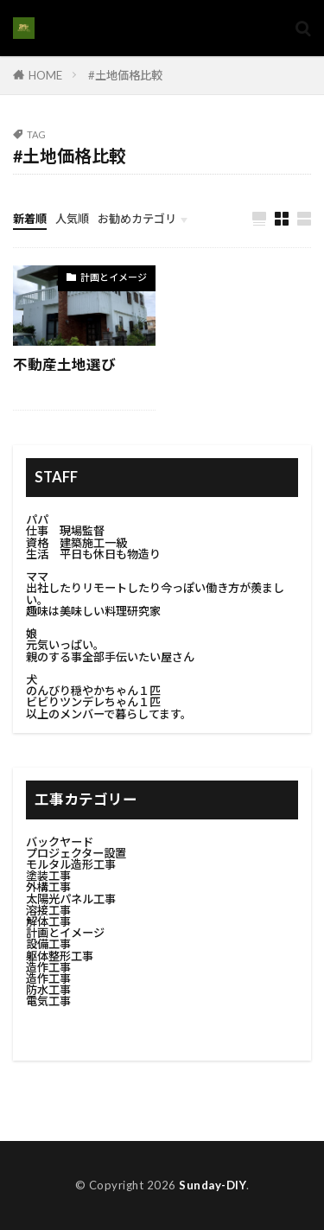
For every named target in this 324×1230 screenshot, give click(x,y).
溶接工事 (48, 910)
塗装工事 (48, 876)
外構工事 (48, 887)
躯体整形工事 (59, 956)
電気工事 (48, 1001)
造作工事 (48, 967)
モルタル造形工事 (71, 864)
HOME (45, 75)
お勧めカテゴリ (137, 219)
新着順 (30, 219)
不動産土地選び (64, 364)
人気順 (72, 219)
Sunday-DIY (212, 1185)
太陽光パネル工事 (71, 899)
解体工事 (48, 921)
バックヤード (59, 842)
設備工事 (48, 944)
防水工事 (48, 990)
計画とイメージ (113, 277)
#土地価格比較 (125, 75)
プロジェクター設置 (76, 853)
